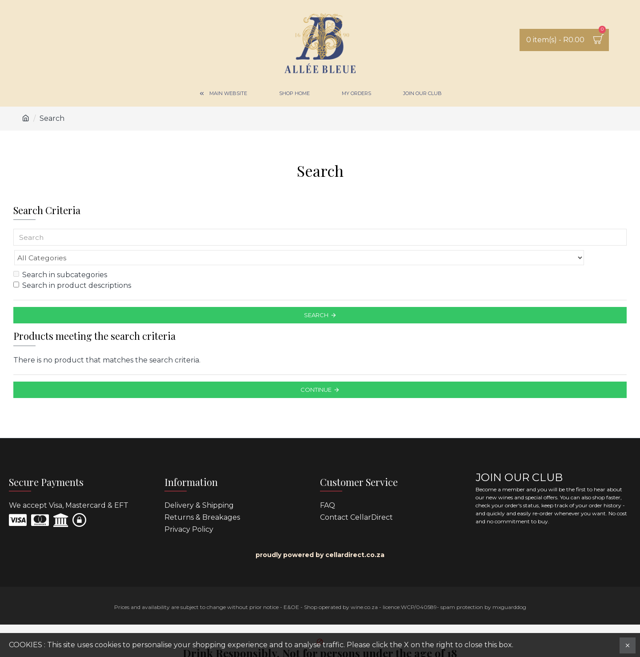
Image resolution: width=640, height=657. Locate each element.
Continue (316, 370)
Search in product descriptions (72, 266)
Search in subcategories (60, 255)
